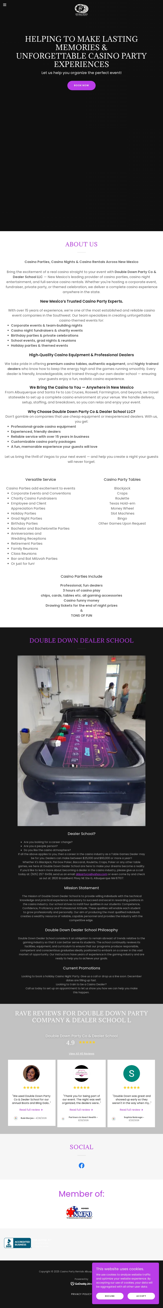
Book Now (81, 85)
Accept (141, 1295)
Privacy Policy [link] (81, 1294)
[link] (81, 4)
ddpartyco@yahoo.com (91, 874)
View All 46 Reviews (81, 1054)
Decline (110, 1295)
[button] (13, 4)
